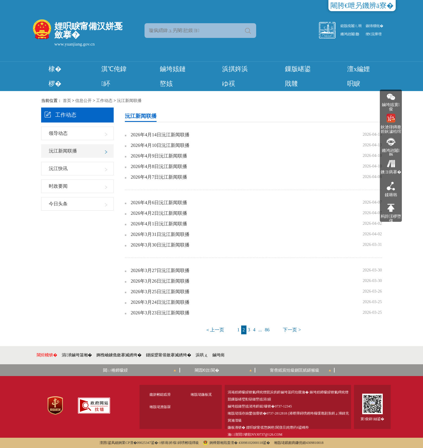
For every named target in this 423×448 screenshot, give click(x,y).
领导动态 (58, 133)
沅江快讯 (58, 168)
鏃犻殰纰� (374, 26)
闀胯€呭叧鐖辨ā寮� (362, 5)
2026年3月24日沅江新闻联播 (160, 302)
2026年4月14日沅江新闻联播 (160, 134)
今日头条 (58, 203)
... (260, 329)
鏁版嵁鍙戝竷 (298, 76)
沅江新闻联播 (129, 100)
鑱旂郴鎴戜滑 (160, 394)
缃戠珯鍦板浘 (201, 394)
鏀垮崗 (218, 355)
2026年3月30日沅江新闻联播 (160, 245)
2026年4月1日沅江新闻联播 (159, 224)
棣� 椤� (54, 76)
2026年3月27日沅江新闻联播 (160, 270)
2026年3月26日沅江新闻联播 (160, 281)
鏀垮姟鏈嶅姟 (173, 76)
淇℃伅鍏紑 (114, 76)
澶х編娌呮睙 (358, 76)
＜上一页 (214, 329)
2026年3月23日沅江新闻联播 (160, 313)
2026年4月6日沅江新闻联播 (159, 202)
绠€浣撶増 (374, 34)
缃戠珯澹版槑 (160, 407)
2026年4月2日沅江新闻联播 (159, 213)
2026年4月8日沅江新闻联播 (159, 166)
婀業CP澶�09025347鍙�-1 (139, 443)
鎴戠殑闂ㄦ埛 (351, 26)
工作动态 (104, 100)
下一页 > (292, 329)
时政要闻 (58, 186)
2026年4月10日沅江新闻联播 (160, 145)
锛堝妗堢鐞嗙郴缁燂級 (180, 443)
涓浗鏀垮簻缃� (77, 355)
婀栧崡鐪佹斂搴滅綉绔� (119, 355)
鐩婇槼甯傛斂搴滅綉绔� (168, 355)
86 (267, 329)
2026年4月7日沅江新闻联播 (159, 177)
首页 (67, 100)
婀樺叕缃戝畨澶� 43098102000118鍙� (236, 443)
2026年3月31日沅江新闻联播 (160, 234)
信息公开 (83, 100)
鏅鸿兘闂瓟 (349, 34)
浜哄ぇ (202, 355)
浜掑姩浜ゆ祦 (235, 76)
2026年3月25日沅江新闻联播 (160, 291)
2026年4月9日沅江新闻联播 (159, 156)
